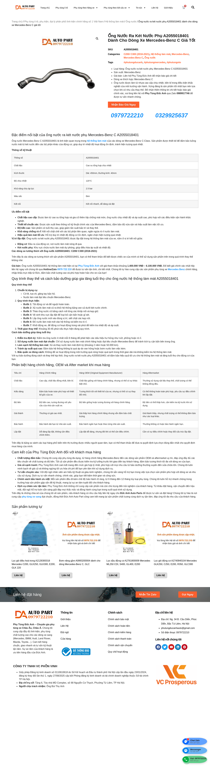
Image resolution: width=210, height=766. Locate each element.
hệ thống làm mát (96, 141)
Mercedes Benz (176, 269)
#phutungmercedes (155, 62)
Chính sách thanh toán (119, 639)
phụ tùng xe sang (31, 496)
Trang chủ (45, 8)
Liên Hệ (65, 626)
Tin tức (141, 7)
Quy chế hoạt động (118, 652)
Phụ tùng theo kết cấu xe (117, 7)
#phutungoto (174, 62)
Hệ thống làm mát (114, 21)
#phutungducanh (133, 62)
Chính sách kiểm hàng (119, 632)
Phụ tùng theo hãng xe (86, 7)
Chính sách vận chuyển (120, 645)
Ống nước (131, 21)
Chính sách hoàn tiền (119, 626)
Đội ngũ (65, 632)
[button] (97, 38)
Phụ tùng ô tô (62, 8)
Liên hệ (155, 8)
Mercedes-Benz (180, 54)
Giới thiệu (168, 8)
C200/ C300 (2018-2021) (136, 54)
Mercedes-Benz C (133, 57)
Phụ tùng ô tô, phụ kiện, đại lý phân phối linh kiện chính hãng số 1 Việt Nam (63, 21)
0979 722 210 (64, 269)
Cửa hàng (66, 639)
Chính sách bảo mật (118, 619)
